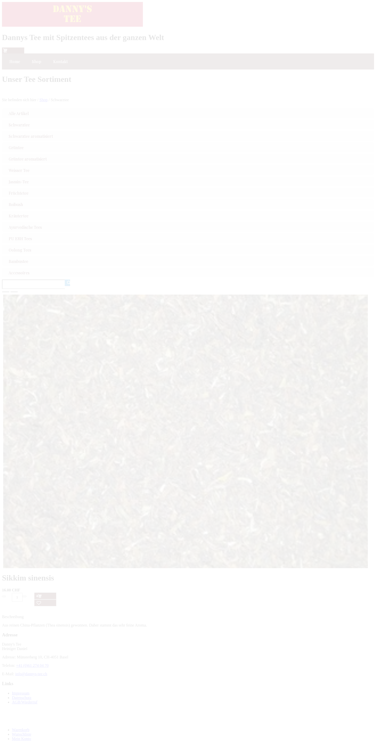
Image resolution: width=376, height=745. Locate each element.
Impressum (20, 693)
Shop (44, 100)
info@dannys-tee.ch (31, 674)
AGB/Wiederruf (24, 702)
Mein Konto (21, 739)
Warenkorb (20, 730)
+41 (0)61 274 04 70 (32, 665)
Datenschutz (21, 698)
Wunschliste (21, 734)
